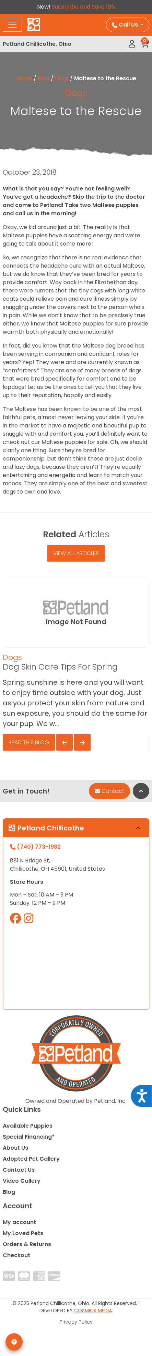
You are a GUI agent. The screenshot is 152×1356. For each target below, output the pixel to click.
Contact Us (19, 1170)
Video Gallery (21, 1181)
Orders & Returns (27, 1244)
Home (24, 78)
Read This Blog (29, 742)
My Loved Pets (23, 1233)
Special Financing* (29, 1137)
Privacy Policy (76, 1321)
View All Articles (76, 553)
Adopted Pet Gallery (31, 1159)
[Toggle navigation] (12, 25)
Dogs (62, 78)
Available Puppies (27, 1126)
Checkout (16, 1255)
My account (19, 1222)
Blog (43, 78)
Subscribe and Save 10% (83, 7)
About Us (15, 1148)
